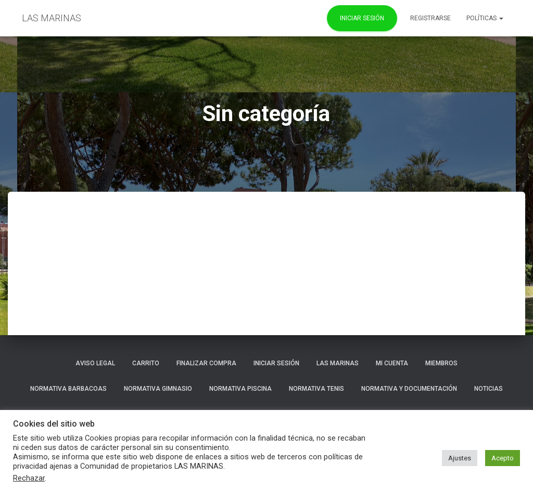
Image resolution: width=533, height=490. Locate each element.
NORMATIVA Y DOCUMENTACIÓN (409, 388)
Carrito (145, 363)
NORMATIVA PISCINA (240, 388)
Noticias (488, 388)
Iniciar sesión (276, 363)
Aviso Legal (95, 363)
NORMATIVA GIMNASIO (158, 388)
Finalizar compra (206, 363)
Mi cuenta (392, 363)
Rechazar (29, 478)
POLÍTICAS (484, 18)
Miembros (441, 363)
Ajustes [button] (459, 458)
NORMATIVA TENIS (316, 388)
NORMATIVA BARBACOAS (68, 388)
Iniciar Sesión (362, 18)
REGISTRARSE (430, 18)
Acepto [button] (502, 458)
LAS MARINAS (337, 363)
